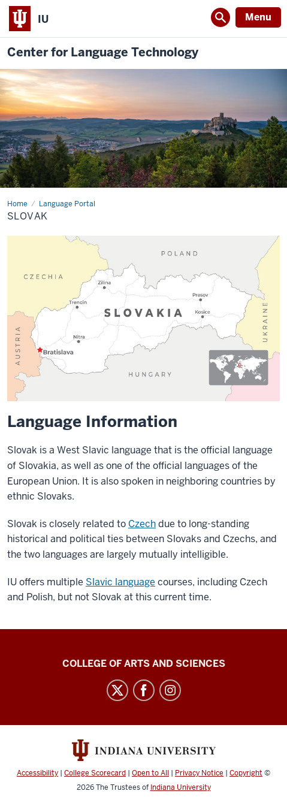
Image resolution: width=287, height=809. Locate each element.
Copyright (245, 773)
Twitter (117, 690)
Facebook (144, 690)
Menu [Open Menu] (258, 17)
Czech (142, 524)
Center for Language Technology (102, 52)
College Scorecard (95, 773)
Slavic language (120, 582)
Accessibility (37, 773)
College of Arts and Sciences (143, 663)
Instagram (170, 690)
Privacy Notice (199, 773)
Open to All (150, 773)
